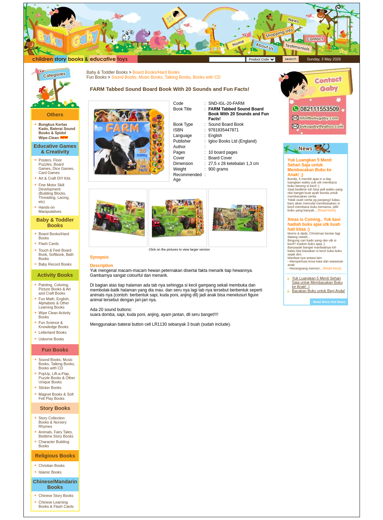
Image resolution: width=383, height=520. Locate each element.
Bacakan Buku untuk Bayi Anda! (318, 291)
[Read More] (326, 210)
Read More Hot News (329, 302)
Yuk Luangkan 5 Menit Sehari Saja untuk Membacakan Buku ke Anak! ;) (317, 282)
